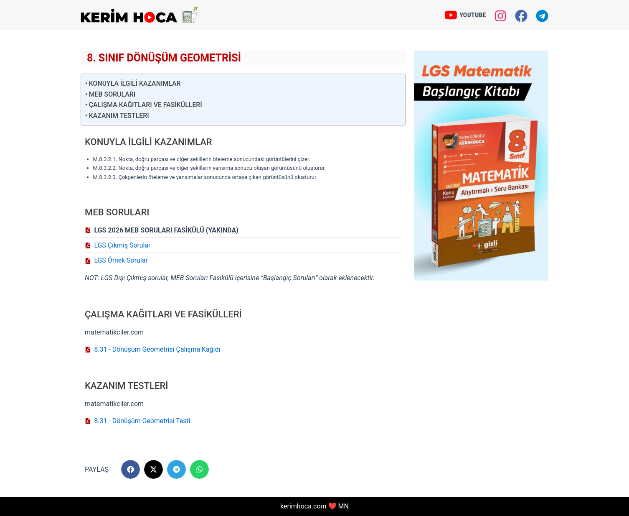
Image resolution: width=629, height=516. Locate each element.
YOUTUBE (473, 14)
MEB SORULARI (112, 94)
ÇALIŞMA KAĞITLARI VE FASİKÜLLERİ (146, 105)
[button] (130, 469)
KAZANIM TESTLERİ (119, 116)
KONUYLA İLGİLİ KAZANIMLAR (135, 83)
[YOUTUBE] (450, 15)
